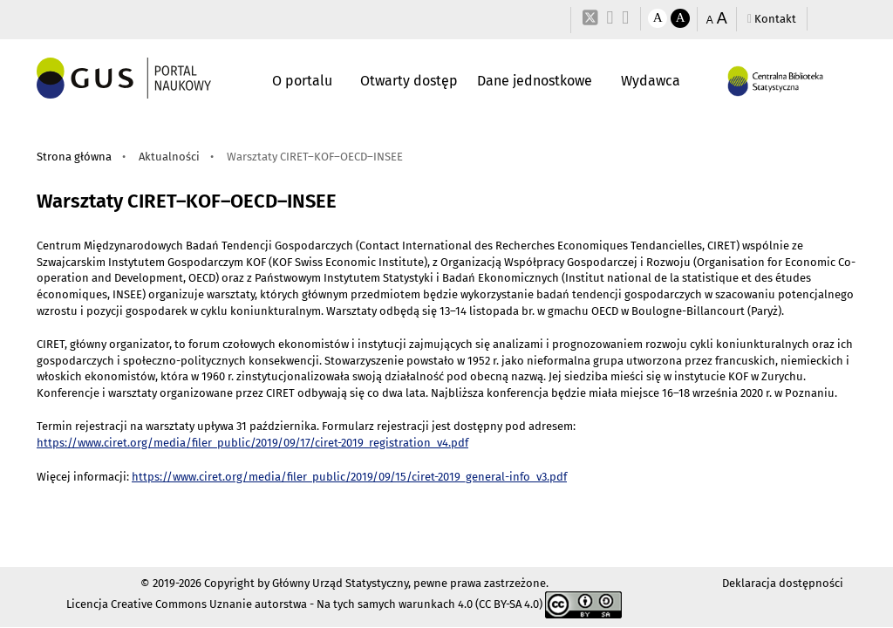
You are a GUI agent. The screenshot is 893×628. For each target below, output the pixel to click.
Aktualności (169, 156)
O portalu (302, 80)
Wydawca (650, 80)
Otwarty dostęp (409, 80)
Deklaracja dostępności (782, 583)
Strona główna (74, 156)
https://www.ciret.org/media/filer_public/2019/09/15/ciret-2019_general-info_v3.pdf (349, 476)
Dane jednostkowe (534, 80)
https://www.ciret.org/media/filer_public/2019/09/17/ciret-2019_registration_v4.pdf (252, 442)
